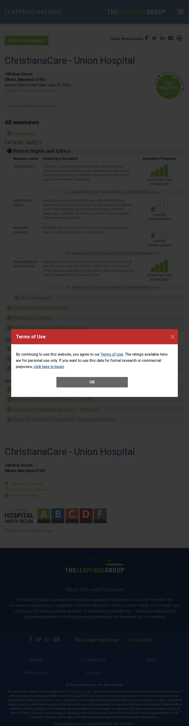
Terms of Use (112, 354)
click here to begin (49, 366)
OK (92, 382)
